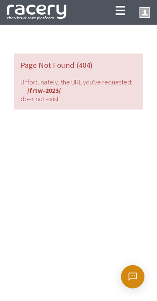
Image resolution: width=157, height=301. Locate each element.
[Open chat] (132, 276)
